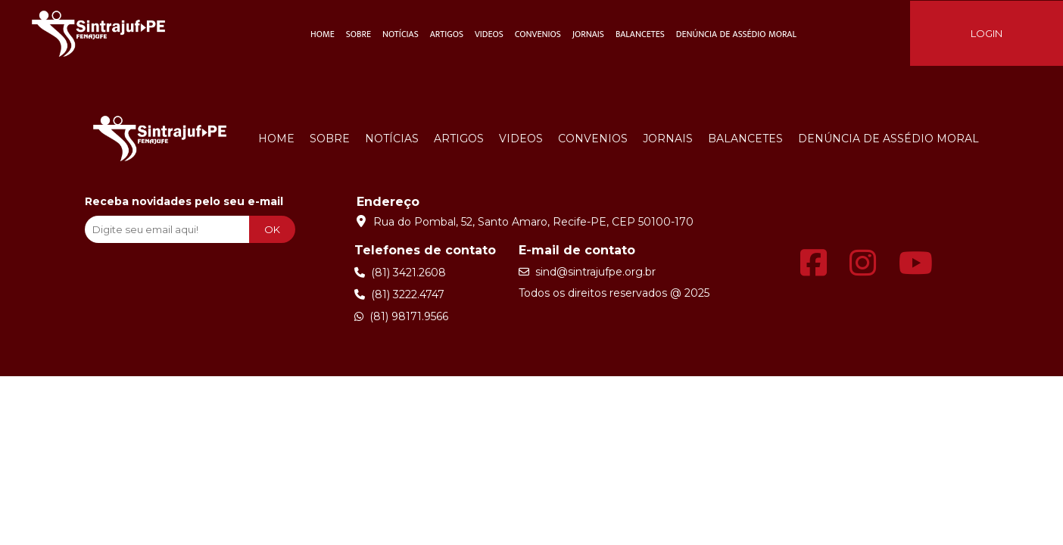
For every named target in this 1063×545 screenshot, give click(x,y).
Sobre (358, 34)
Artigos (446, 34)
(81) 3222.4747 (399, 294)
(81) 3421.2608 (400, 272)
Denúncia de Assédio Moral (736, 34)
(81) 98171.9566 (401, 316)
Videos (489, 34)
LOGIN (986, 33)
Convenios (538, 34)
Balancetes (640, 34)
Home (322, 34)
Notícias (400, 34)
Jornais (588, 34)
